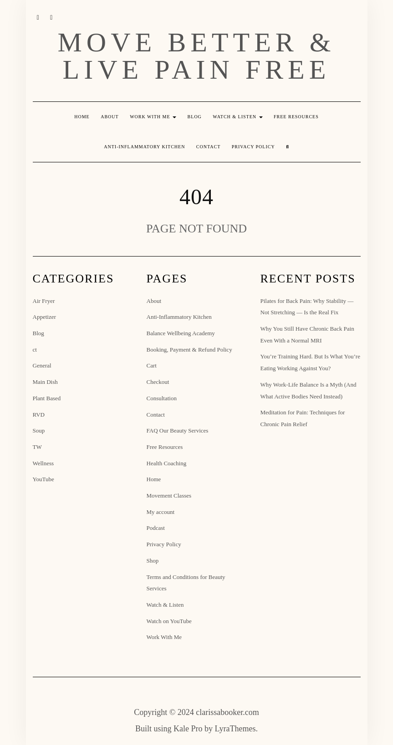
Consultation (162, 398)
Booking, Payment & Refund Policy (189, 349)
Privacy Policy (253, 146)
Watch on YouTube (169, 621)
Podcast (156, 527)
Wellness (43, 463)
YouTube (51, 16)
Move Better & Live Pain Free (197, 56)
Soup (39, 430)
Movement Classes (169, 495)
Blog (195, 116)
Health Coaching (167, 463)
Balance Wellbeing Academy (181, 333)
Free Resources (296, 116)
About (109, 116)
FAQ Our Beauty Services (178, 430)
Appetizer (44, 316)
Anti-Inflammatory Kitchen (144, 146)
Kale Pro (188, 728)
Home (81, 116)
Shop (153, 560)
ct (35, 349)
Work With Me (153, 116)
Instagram (38, 16)
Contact (208, 146)
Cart (152, 365)
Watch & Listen (237, 116)
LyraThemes (235, 728)
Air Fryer (44, 300)
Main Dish (45, 381)
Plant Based (47, 398)
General (42, 365)
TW (37, 446)
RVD (39, 414)
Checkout (158, 381)
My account (161, 511)
